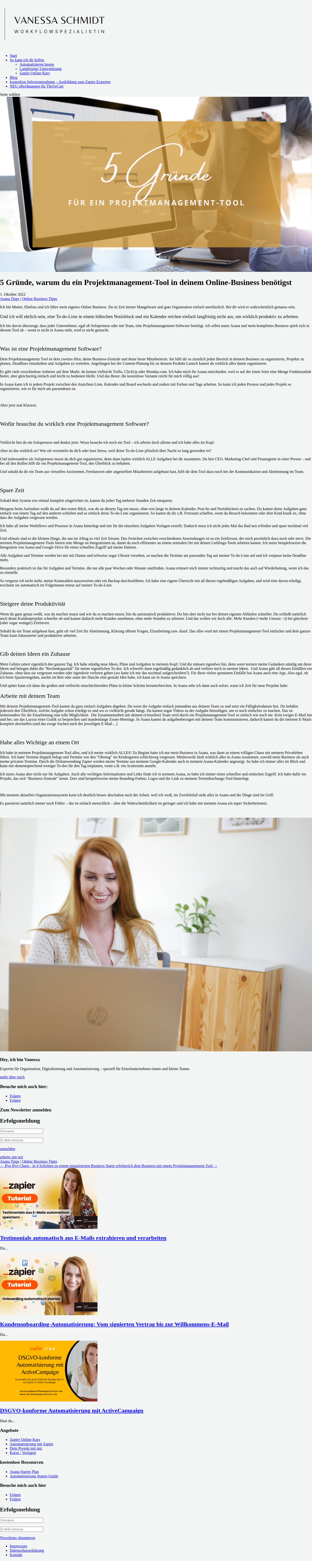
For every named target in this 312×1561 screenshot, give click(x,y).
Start (13, 55)
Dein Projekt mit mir (26, 1448)
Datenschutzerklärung (27, 1550)
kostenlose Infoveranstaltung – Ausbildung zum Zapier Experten (60, 82)
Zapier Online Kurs (35, 73)
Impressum (18, 1546)
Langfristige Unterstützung (41, 69)
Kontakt (16, 1555)
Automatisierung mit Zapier (31, 1444)
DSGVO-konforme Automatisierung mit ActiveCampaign (71, 1410)
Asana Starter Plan (24, 1472)
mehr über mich (12, 1077)
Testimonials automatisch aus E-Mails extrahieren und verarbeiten (83, 1238)
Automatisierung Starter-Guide (34, 1476)
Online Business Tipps (39, 299)
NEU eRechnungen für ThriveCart (37, 86)
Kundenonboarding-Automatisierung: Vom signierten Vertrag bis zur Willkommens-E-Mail (114, 1324)
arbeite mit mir (11, 1157)
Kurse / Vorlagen (23, 1453)
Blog (13, 77)
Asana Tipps (10, 299)
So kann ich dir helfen (27, 60)
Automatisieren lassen (37, 64)
